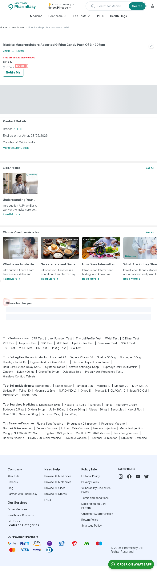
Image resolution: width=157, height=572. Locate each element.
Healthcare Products (21, 515)
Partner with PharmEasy (22, 493)
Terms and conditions (95, 497)
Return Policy (89, 519)
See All (150, 167)
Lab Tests (80, 16)
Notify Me (13, 72)
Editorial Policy (90, 476)
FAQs (47, 499)
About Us (13, 476)
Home (3, 27)
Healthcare (55, 16)
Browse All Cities (54, 488)
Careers (13, 482)
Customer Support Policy (97, 513)
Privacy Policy (90, 482)
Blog (10, 488)
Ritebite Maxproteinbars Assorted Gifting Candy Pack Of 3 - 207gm (49, 27)
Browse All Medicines (57, 476)
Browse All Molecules (57, 482)
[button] (116, 6)
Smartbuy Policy (91, 525)
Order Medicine (17, 509)
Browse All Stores (55, 493)
